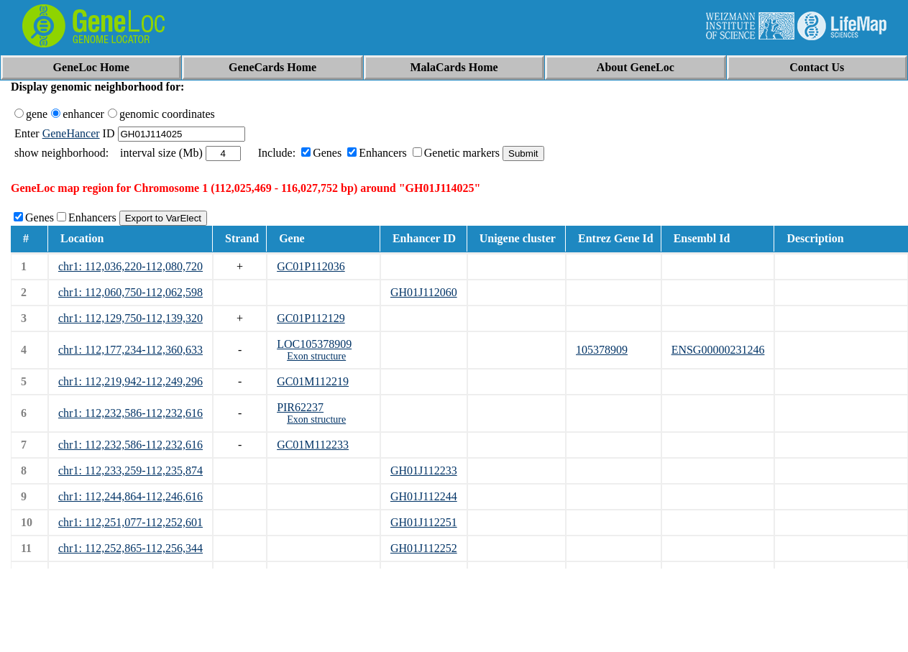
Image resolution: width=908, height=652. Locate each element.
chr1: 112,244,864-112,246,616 (130, 496)
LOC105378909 (314, 344)
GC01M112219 (313, 381)
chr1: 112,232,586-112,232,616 (130, 413)
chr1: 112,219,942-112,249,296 (130, 381)
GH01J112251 (423, 522)
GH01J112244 (423, 496)
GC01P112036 (311, 266)
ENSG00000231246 (718, 350)
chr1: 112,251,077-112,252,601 (130, 522)
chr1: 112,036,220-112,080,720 (130, 266)
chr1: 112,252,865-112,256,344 (130, 548)
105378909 (602, 350)
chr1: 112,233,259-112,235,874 (130, 470)
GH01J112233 (423, 470)
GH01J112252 (423, 548)
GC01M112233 (313, 445)
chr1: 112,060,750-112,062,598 (130, 292)
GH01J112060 (423, 292)
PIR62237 (300, 407)
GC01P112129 (311, 318)
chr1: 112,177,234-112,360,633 (130, 350)
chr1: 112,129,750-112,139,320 (130, 318)
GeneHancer (71, 133)
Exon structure (316, 356)
